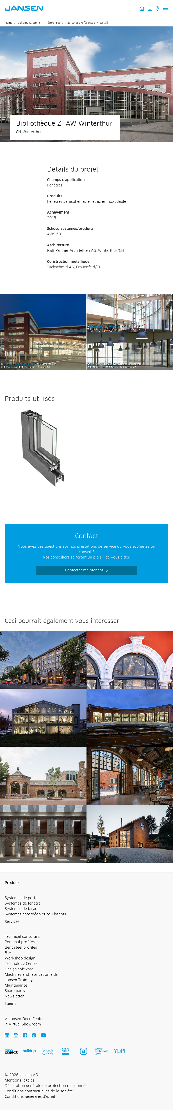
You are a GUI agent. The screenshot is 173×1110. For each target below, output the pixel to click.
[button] (86, 883)
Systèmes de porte (21, 898)
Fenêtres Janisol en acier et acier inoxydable (86, 201)
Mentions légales (19, 1080)
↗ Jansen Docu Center (24, 1019)
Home (8, 23)
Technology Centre (21, 964)
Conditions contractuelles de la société (39, 1091)
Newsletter (14, 996)
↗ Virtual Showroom (23, 1024)
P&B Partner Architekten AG (71, 250)
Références (53, 23)
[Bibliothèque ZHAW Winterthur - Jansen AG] (43, 297)
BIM (8, 953)
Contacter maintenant (84, 570)
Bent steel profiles (21, 947)
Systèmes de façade (22, 909)
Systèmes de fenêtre (23, 903)
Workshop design (20, 958)
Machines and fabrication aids (31, 974)
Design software (19, 969)
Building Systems (29, 23)
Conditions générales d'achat (30, 1096)
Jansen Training (19, 980)
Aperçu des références (80, 23)
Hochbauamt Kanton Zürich (19, 364)
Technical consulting (22, 936)
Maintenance (16, 985)
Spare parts (15, 991)
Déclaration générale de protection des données (47, 1086)
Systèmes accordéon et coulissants (35, 914)
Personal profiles (20, 942)
